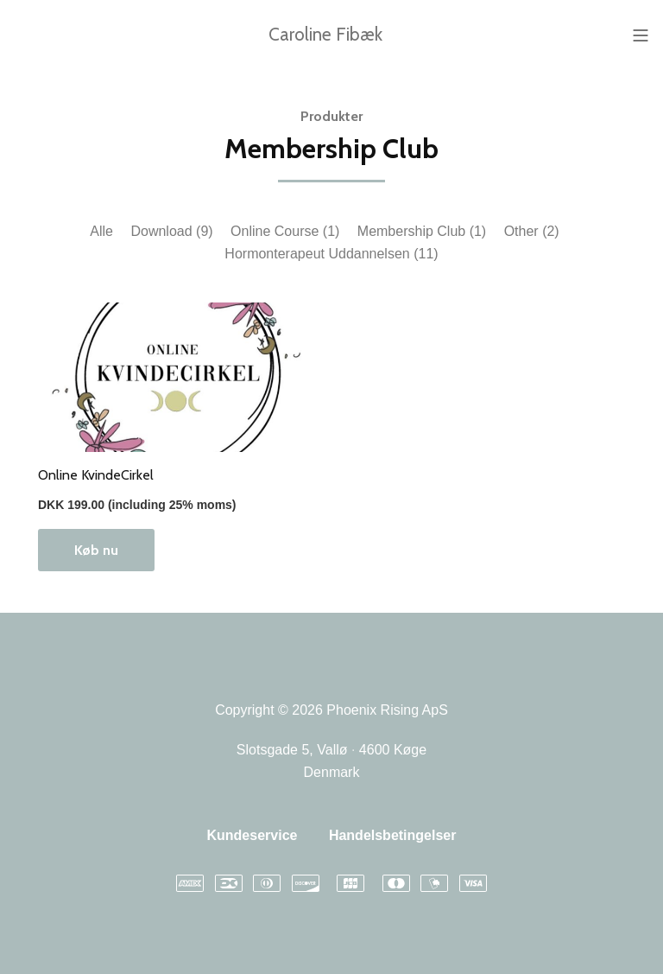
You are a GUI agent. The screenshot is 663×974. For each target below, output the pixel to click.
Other (531, 231)
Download (171, 231)
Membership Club (421, 231)
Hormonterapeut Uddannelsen (331, 253)
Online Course (284, 231)
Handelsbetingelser (393, 835)
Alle (101, 231)
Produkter (331, 116)
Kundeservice (251, 835)
